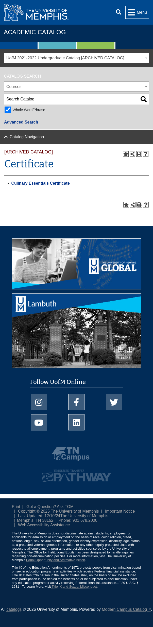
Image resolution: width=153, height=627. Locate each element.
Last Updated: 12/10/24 (39, 516)
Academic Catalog (35, 32)
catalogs (14, 609)
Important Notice (120, 511)
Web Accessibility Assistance (44, 525)
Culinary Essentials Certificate (40, 183)
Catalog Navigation (27, 137)
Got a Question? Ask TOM (50, 506)
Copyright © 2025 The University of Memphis (58, 511)
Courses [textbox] (14, 86)
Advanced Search (21, 122)
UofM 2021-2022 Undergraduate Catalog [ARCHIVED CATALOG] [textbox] (65, 58)
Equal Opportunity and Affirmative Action (55, 560)
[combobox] (76, 58)
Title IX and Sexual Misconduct (74, 586)
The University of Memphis (84, 516)
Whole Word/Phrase (28, 110)
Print (16, 506)
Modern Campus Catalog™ (126, 609)
